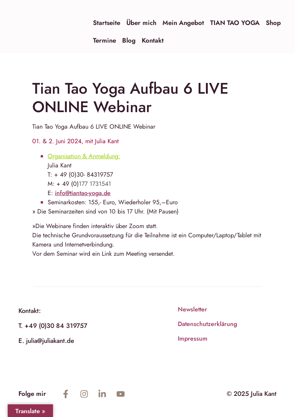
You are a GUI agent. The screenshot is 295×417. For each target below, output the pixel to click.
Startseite (106, 22)
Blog (129, 40)
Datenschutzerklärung (207, 323)
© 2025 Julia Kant (252, 393)
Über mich (141, 22)
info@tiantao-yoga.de (83, 193)
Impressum (192, 338)
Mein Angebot (183, 22)
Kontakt (153, 40)
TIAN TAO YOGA (235, 22)
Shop (273, 22)
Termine (104, 40)
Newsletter (192, 309)
